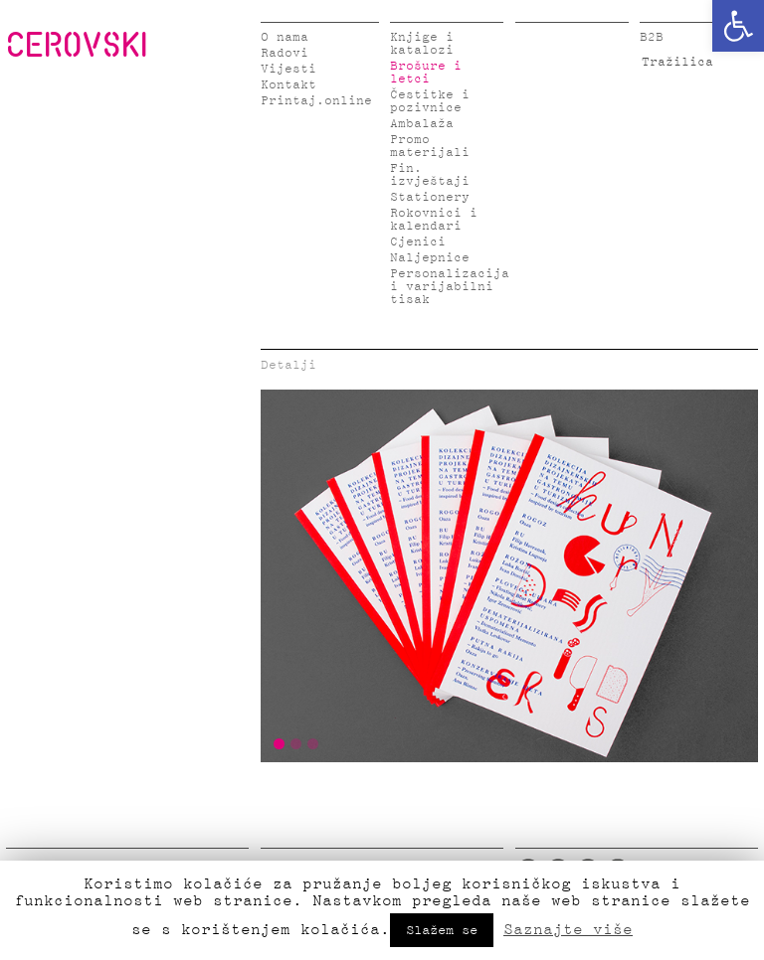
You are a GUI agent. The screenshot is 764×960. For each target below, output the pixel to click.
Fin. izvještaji (430, 175)
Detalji (288, 365)
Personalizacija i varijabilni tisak (449, 286)
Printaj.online (316, 100)
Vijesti (288, 69)
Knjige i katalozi (422, 44)
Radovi (284, 53)
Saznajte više (568, 929)
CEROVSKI (76, 44)
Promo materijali (430, 146)
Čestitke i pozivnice (430, 101)
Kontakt (288, 85)
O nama (284, 37)
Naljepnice (430, 257)
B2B (652, 37)
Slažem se (442, 930)
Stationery (430, 197)
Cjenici (418, 242)
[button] (738, 26)
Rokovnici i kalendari (434, 220)
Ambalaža (422, 123)
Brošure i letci (426, 72)
